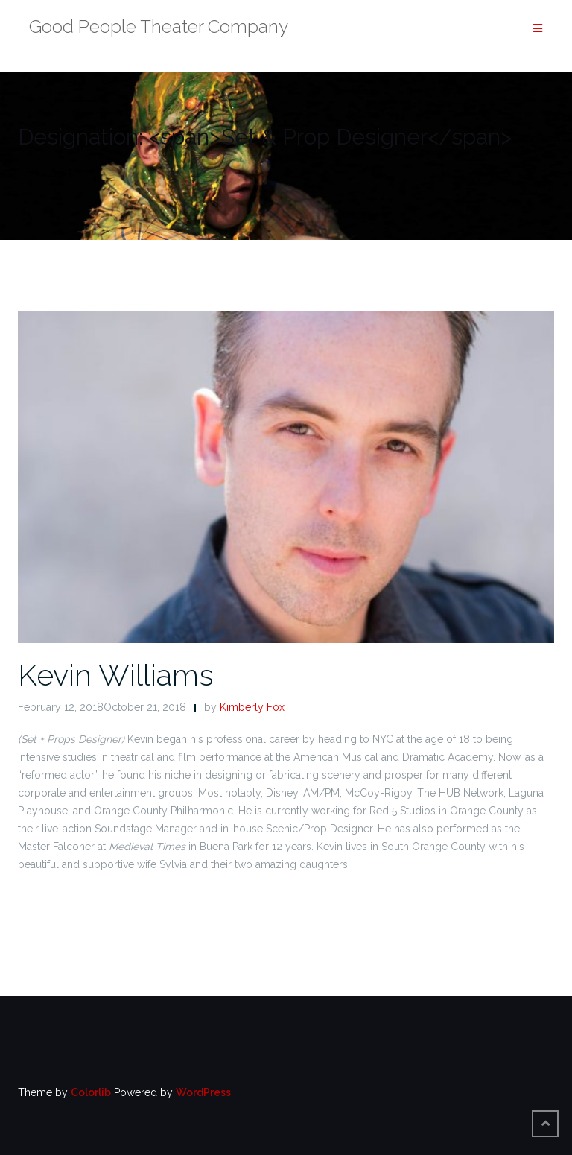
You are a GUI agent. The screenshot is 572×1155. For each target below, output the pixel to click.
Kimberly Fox (252, 707)
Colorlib (91, 1092)
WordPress (203, 1092)
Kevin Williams (116, 674)
